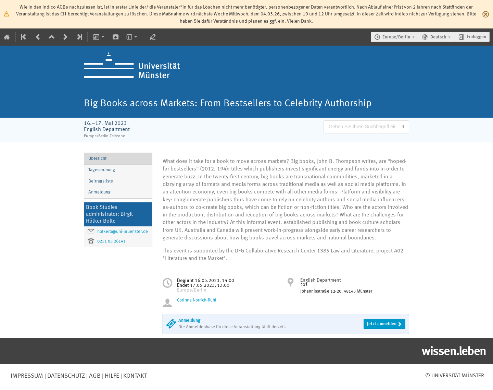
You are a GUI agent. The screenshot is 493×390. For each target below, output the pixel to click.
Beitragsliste (100, 181)
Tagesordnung (101, 170)
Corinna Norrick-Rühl (196, 300)
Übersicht (97, 158)
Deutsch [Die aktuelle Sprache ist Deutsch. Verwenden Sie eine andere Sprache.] (438, 37)
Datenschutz (65, 376)
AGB (94, 376)
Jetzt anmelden (381, 324)
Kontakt (135, 376)
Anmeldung (99, 192)
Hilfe (111, 376)
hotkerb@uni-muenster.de (122, 231)
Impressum (27, 376)
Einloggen (476, 37)
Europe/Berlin (396, 37)
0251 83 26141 (111, 241)
